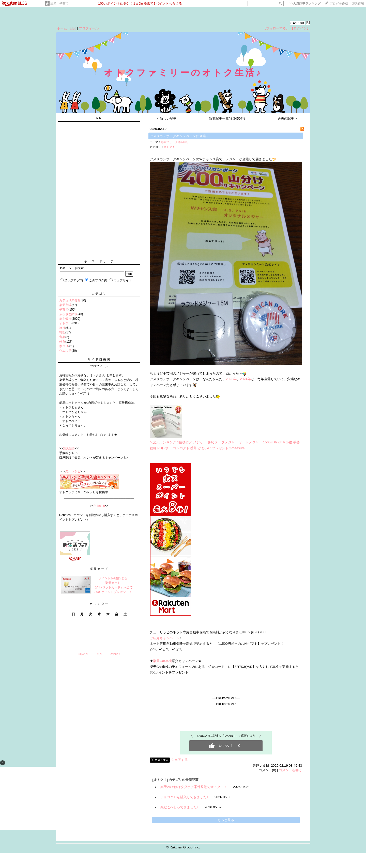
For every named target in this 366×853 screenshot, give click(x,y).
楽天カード (99, 569)
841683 (297, 23)
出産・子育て (59, 3)
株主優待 (65, 318)
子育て (63, 309)
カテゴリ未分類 (70, 300)
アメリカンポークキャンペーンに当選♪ (179, 136)
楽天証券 (69, 448)
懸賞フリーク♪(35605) (174, 141)
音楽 (62, 337)
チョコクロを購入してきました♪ (184, 797)
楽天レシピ (73, 471)
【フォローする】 (276, 28)
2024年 (245, 379)
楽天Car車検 (162, 661)
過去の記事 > (287, 118)
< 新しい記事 (167, 118)
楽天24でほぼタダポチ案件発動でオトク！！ (193, 787)
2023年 (231, 379)
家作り (63, 346)
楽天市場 (358, 3)
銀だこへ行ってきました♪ (179, 807)
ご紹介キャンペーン (164, 638)
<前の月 (83, 653)
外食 (62, 341)
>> (305, 3)
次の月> (115, 653)
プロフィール (89, 28)
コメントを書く (290, 770)
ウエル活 (65, 350)
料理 (62, 332)
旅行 (62, 328)
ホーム (62, 28)
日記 (73, 28)
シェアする (179, 760)
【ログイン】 (300, 28)
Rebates (99, 506)
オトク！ (65, 323)
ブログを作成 (339, 3)
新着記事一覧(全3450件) (227, 118)
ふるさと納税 (68, 314)
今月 (99, 653)
